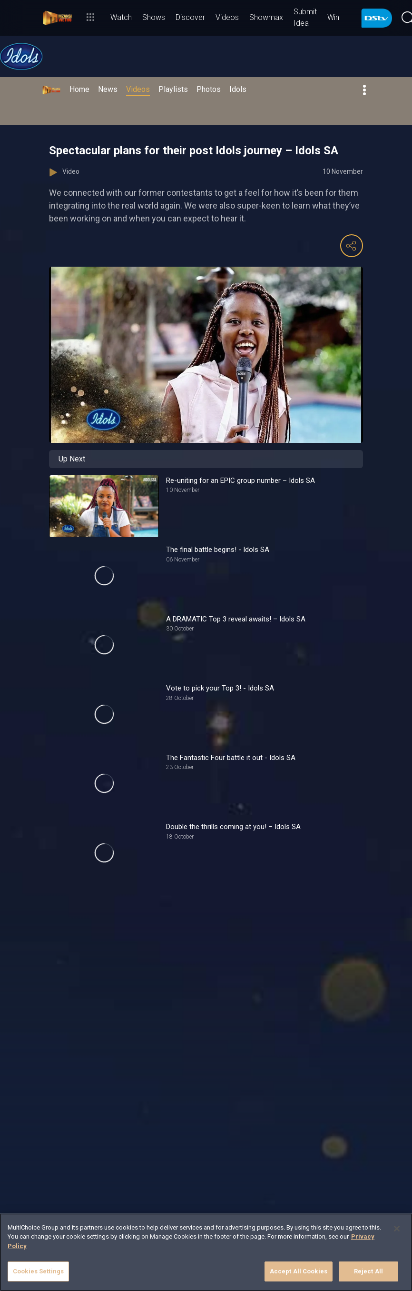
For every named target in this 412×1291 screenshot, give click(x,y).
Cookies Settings (38, 1271)
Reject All (368, 1271)
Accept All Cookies (298, 1271)
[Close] (396, 1228)
